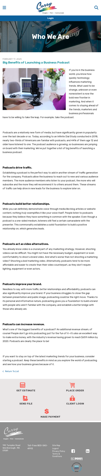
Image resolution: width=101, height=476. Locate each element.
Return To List (12, 371)
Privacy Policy (58, 451)
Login (50, 18)
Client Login (75, 403)
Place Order (75, 390)
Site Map (56, 445)
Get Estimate (25, 390)
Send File (25, 403)
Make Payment (50, 416)
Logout (55, 448)
